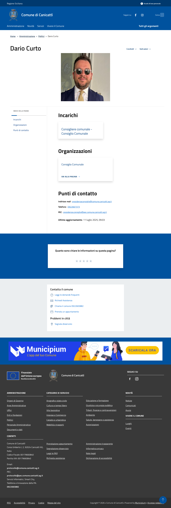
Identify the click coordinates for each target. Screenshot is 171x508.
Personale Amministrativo (19, 424)
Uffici (9, 410)
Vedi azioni (146, 49)
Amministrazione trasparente (99, 443)
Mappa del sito (54, 502)
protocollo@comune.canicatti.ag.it (23, 468)
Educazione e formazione (97, 400)
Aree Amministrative (16, 405)
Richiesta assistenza (55, 458)
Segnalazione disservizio (57, 448)
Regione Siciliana (14, 3)
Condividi (132, 49)
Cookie (41, 502)
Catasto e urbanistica (56, 420)
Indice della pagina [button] (21, 111)
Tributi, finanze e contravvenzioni (101, 410)
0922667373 (74, 206)
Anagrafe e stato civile (56, 400)
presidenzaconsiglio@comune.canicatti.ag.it (92, 201)
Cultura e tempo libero (56, 405)
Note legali (91, 453)
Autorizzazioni (92, 424)
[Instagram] (137, 15)
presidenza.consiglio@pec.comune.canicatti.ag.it (85, 212)
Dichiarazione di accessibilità (99, 458)
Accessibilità (19, 502)
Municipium (140, 502)
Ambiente (90, 415)
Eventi (128, 428)
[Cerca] (161, 15)
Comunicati (131, 405)
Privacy (31, 502)
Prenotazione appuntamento (59, 443)
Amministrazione (27, 36)
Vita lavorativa (53, 410)
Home (12, 36)
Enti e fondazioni (14, 415)
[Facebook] (130, 15)
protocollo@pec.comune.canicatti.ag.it (25, 475)
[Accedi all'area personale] (150, 3)
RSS (9, 502)
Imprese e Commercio (56, 415)
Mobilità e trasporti (55, 424)
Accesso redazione (155, 502)
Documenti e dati (14, 429)
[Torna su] (163, 500)
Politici (41, 36)
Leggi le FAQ (52, 453)
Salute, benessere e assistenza (100, 419)
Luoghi (129, 423)
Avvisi (128, 410)
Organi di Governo (15, 400)
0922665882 (13, 486)
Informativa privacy (95, 448)
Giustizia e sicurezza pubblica (99, 405)
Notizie (129, 400)
